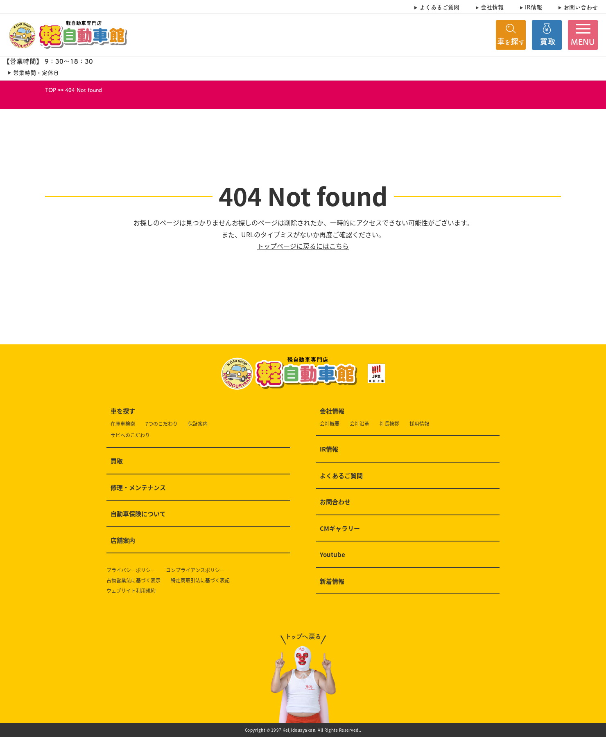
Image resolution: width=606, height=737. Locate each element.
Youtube (332, 555)
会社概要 (329, 423)
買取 (117, 461)
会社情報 (492, 7)
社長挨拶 (389, 423)
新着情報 (332, 581)
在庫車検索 (123, 423)
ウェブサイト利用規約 (131, 590)
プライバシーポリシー (131, 570)
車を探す (123, 411)
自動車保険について (138, 514)
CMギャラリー (340, 529)
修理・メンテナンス (138, 488)
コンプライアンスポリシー (195, 570)
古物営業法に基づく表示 (133, 580)
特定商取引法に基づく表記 (200, 580)
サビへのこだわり (130, 435)
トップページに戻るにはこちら (303, 246)
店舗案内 (123, 541)
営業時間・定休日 (36, 72)
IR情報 (533, 7)
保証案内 (198, 423)
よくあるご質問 (439, 7)
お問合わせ (335, 502)
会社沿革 (359, 423)
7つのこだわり (161, 423)
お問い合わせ (580, 7)
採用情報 (419, 423)
